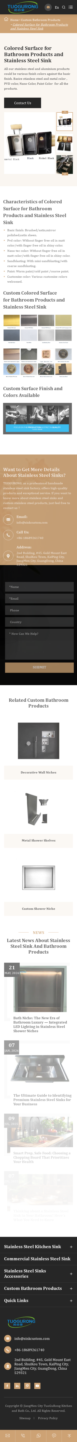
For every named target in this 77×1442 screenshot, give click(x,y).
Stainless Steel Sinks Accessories (25, 1274)
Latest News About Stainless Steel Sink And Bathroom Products (38, 947)
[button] (65, 173)
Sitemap (25, 1418)
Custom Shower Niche (38, 912)
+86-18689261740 (26, 538)
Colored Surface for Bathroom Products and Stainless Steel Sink (39, 26)
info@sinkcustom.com (28, 522)
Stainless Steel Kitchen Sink (32, 1247)
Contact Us (22, 103)
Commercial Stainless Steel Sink (37, 1259)
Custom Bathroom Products (40, 20)
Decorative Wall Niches (38, 775)
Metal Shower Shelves (38, 843)
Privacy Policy (48, 1418)
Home (14, 20)
